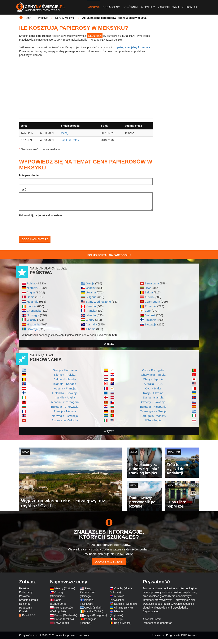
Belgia (149, 292)
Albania (90, 329)
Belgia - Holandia (65, 379)
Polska (31, 283)
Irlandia (31, 306)
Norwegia (33, 315)
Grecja (90, 283)
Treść (22, 189)
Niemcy (32, 287)
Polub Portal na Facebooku (109, 255)
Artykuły (148, 7)
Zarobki (164, 7)
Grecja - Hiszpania (65, 370)
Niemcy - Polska (64, 374)
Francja (90, 310)
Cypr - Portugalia (153, 370)
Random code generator (157, 622)
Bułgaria (91, 297)
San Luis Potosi (70, 140)
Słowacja (150, 324)
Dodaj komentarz (35, 239)
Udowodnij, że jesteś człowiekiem (40, 215)
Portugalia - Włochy (153, 415)
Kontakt (192, 7)
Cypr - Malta (153, 388)
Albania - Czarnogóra (65, 402)
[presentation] (48, 225)
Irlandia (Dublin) (93, 611)
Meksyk (118, 619)
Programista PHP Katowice (182, 635)
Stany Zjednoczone (98, 301)
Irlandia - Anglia (65, 397)
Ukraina (91, 292)
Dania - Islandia (153, 397)
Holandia (32, 301)
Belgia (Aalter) (122, 622)
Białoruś (150, 315)
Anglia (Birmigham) (95, 615)
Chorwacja (34, 310)
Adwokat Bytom (152, 619)
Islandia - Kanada (64, 383)
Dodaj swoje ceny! (109, 561)
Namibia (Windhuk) (125, 603)
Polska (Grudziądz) (65, 615)
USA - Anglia (153, 420)
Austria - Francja (65, 388)
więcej (109, 343)
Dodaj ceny (111, 7)
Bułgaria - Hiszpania (153, 406)
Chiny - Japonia (153, 379)
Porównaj (130, 7)
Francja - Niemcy (65, 411)
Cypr (148, 310)
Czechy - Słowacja (153, 402)
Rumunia (150, 306)
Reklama (24, 603)
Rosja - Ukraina (153, 393)
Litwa (148, 287)
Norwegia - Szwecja (65, 415)
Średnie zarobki (28, 599)
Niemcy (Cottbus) (64, 588)
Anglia (31, 292)
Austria (149, 297)
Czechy (90, 287)
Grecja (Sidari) (93, 607)
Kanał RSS (28, 615)
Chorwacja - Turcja (153, 374)
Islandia (91, 315)
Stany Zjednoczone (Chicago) (87, 592)
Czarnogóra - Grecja (153, 411)
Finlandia (150, 319)
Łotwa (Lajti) (61, 622)
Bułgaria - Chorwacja (64, 406)
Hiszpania (33, 324)
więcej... (65, 133)
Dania (30, 297)
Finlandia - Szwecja (64, 393)
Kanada (91, 306)
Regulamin (25, 607)
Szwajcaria (152, 283)
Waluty (178, 7)
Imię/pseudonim (29, 175)
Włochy (31, 319)
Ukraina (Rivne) (123, 607)
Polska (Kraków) (64, 619)
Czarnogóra (152, 301)
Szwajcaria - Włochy (64, 420)
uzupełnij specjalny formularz (131, 47)
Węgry (90, 319)
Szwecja (32, 329)
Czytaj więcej (151, 611)
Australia (91, 324)
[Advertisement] (86, 87)
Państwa (93, 7)
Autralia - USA (153, 383)
